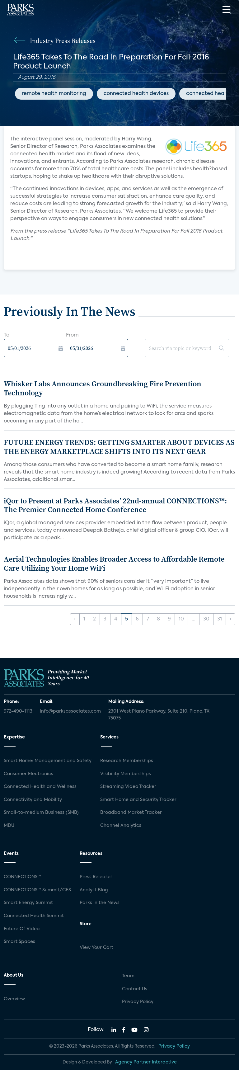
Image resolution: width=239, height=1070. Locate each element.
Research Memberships (126, 761)
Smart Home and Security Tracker (138, 800)
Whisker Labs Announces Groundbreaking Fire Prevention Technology (102, 388)
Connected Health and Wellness (40, 787)
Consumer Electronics (28, 774)
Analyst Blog (94, 890)
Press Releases (96, 877)
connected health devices (136, 93)
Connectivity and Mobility (33, 800)
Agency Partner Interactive (146, 1062)
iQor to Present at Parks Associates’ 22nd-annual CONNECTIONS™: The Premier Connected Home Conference (115, 505)
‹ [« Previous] (75, 619)
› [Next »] (230, 619)
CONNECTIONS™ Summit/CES (37, 890)
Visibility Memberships (125, 774)
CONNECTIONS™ (22, 877)
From (72, 335)
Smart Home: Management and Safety (47, 761)
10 (181, 619)
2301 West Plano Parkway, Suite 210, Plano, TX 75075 (158, 714)
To (6, 335)
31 (219, 619)
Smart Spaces (19, 942)
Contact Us (134, 989)
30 (206, 619)
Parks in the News (100, 903)
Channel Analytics (120, 825)
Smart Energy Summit (28, 903)
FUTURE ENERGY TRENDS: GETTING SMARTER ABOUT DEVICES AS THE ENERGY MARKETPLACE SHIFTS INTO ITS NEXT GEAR (119, 446)
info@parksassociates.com (70, 711)
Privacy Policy (137, 1002)
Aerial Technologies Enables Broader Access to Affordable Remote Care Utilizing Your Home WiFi (114, 563)
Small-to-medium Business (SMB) (41, 812)
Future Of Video (22, 929)
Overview (14, 999)
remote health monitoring (54, 93)
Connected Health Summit (34, 916)
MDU (9, 825)
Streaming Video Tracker (128, 787)
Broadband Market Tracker (131, 812)
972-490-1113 (18, 711)
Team (128, 976)
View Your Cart (96, 947)
